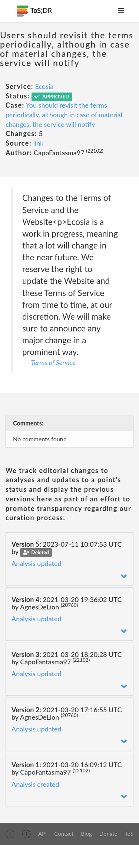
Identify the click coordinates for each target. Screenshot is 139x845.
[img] (10, 834)
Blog (86, 833)
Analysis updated (36, 563)
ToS (129, 833)
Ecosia (44, 86)
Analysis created (35, 784)
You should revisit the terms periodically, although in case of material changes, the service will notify (64, 114)
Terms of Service (53, 362)
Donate (108, 833)
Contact (63, 833)
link (38, 143)
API (42, 833)
